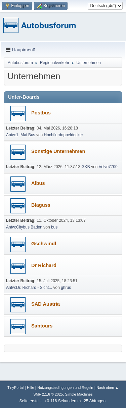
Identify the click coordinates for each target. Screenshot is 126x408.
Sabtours (42, 325)
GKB (86, 166)
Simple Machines (79, 394)
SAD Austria (45, 304)
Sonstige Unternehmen (58, 151)
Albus (38, 183)
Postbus (41, 112)
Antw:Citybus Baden (24, 227)
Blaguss (40, 205)
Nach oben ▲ (107, 388)
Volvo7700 (108, 166)
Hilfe (30, 388)
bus (54, 227)
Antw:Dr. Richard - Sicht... (29, 287)
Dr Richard (43, 265)
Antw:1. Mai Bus (20, 135)
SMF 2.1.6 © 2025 (48, 394)
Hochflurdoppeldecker (63, 135)
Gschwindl (43, 243)
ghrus (66, 287)
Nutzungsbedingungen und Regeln (65, 388)
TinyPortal (15, 388)
